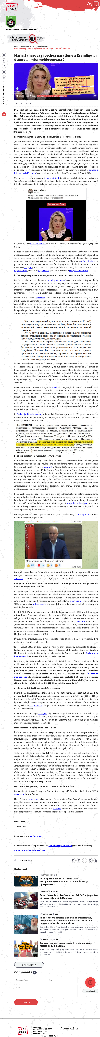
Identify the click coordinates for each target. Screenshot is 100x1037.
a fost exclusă (39, 604)
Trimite (26, 1002)
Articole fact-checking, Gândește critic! (34, 47)
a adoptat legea (56, 280)
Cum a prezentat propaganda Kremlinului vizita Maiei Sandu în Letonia (72, 944)
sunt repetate (83, 514)
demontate (19, 794)
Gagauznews (43, 270)
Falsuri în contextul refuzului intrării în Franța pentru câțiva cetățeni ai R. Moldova (70, 896)
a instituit (81, 621)
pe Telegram (36, 836)
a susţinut (42, 713)
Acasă (16, 47)
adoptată (48, 467)
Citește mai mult (29, 965)
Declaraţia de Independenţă (30, 414)
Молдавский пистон (78, 270)
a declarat (18, 578)
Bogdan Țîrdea (20, 270)
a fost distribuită (38, 243)
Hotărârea (40, 297)
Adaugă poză (90, 991)
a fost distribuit (51, 178)
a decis (55, 387)
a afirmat (57, 808)
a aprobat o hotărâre (77, 503)
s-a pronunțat (35, 705)
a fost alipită (75, 601)
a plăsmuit (34, 799)
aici (25, 267)
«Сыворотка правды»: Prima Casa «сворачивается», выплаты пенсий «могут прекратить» (70, 881)
